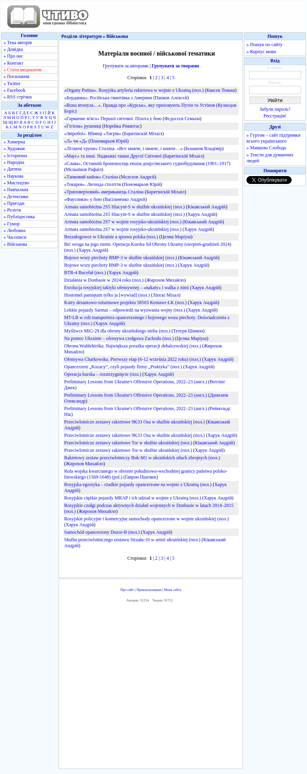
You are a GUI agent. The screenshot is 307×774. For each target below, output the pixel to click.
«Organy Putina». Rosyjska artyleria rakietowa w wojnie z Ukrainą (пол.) (133, 90)
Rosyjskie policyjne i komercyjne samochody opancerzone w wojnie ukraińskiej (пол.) (146, 519)
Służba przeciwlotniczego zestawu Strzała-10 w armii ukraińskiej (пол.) (132, 539)
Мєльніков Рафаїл (84, 169)
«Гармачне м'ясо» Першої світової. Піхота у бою (113, 118)
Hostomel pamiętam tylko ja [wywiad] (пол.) (107, 295)
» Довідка (13, 49)
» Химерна (14, 142)
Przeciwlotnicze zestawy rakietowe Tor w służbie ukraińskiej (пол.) (128, 442)
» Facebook (15, 90)
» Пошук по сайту (264, 44)
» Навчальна (16, 189)
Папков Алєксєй (171, 97)
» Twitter (12, 83)
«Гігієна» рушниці (82, 126)
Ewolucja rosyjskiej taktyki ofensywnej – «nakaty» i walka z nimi (126, 287)
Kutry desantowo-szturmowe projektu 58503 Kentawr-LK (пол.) (125, 302)
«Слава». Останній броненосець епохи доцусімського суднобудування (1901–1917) (147, 163)
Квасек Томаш (220, 90)
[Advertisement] (175, 688)
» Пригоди (14, 203)
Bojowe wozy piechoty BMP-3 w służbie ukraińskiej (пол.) (120, 257)
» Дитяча (13, 169)
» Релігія (12, 210)
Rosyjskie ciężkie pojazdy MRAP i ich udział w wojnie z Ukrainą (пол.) (132, 498)
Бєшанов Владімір (203, 148)
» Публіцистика (19, 216)
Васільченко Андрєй (125, 199)
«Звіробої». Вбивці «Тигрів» (92, 133)
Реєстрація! (275, 116)
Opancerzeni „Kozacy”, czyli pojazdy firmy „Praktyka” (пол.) (123, 366)
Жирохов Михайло (165, 280)
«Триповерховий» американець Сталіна (104, 192)
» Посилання (16, 76)
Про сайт (127, 590)
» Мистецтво (16, 183)
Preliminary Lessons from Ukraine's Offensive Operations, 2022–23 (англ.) (135, 381)
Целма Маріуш (175, 236)
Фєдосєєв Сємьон (182, 118)
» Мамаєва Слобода (266, 147)
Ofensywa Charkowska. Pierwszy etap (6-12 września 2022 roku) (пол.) (132, 359)
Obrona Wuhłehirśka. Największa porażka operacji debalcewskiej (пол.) (132, 346)
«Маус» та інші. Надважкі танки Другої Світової (113, 156)
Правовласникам (149, 590)
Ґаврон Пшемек (141, 477)
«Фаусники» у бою (83, 199)
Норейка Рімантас (122, 126)
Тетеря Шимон (188, 331)
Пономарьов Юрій (108, 141)
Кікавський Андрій (206, 207)
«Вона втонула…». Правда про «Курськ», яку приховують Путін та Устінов (139, 105)
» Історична (15, 155)
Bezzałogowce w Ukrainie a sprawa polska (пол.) (111, 236)
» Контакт (13, 63)
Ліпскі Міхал (166, 295)
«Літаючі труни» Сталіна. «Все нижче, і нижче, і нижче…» (123, 148)
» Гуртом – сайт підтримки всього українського (273, 138)
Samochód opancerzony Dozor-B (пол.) (102, 532)
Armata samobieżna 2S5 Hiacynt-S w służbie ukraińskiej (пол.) (124, 207)
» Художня (14, 148)
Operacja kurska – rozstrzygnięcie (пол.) (102, 374)
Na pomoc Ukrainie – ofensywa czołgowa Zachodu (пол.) (119, 338)
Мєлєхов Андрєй (138, 177)
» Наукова (13, 176)
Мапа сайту (172, 590)
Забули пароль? (275, 109)
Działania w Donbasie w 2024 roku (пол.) (104, 280)
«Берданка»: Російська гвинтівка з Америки (108, 97)
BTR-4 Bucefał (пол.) (85, 272)
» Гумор (12, 223)
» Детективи (16, 196)
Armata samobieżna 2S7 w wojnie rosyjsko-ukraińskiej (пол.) (122, 222)
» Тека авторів (18, 42)
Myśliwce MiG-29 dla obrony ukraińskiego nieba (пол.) (117, 331)
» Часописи (15, 237)
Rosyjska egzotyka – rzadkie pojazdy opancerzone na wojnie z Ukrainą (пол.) (137, 484)
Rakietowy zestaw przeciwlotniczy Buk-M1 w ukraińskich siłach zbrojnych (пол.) (142, 457)
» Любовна (15, 230)
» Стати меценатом (22, 69)
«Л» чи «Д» (75, 141)
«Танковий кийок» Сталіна (91, 177)
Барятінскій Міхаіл (143, 133)
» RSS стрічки (18, 97)
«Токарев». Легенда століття (92, 184)
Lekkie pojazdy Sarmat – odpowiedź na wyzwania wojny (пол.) (124, 310)
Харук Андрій (201, 214)
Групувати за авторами (125, 66)
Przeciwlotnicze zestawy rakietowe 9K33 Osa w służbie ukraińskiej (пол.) (134, 422)
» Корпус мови (261, 51)
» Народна (14, 162)
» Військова (15, 244)
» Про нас (13, 56)
